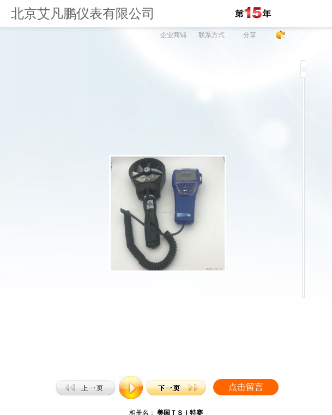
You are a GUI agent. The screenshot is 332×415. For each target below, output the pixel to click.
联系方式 (211, 35)
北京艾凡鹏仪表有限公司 (83, 14)
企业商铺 (173, 35)
